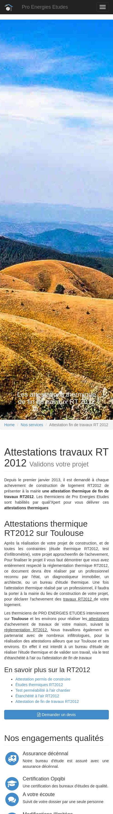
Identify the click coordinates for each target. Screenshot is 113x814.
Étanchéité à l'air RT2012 (37, 696)
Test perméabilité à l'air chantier (42, 690)
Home (9, 425)
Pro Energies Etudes (45, 7)
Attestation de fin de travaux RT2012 (47, 701)
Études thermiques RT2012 (39, 684)
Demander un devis (56, 714)
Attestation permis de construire (42, 679)
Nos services (32, 425)
